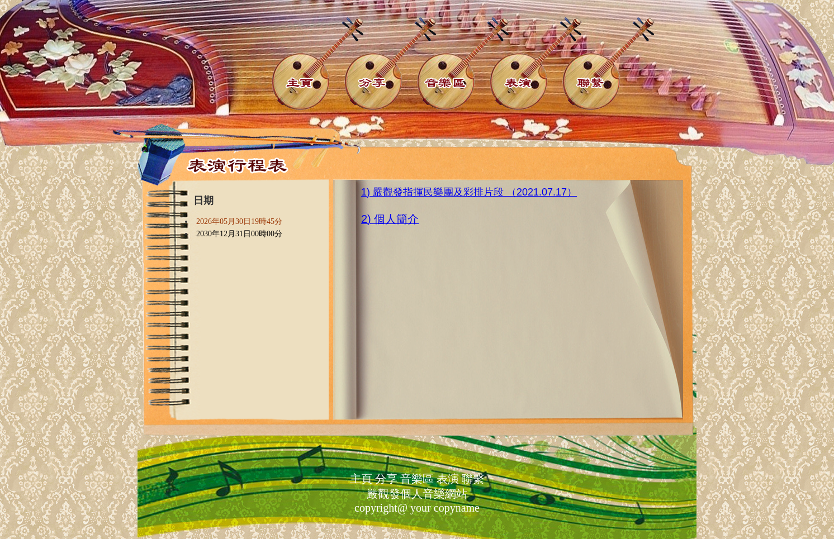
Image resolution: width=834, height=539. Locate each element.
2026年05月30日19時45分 (239, 221)
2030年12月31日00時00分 (239, 234)
